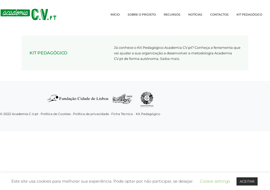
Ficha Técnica (122, 114)
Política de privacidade (91, 114)
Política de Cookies (56, 114)
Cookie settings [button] (215, 181)
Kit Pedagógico (148, 114)
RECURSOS (172, 14)
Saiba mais (169, 58)
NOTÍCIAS (195, 14)
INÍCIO (115, 14)
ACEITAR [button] (247, 181)
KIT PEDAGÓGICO (249, 14)
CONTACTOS (219, 14)
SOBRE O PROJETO (142, 14)
